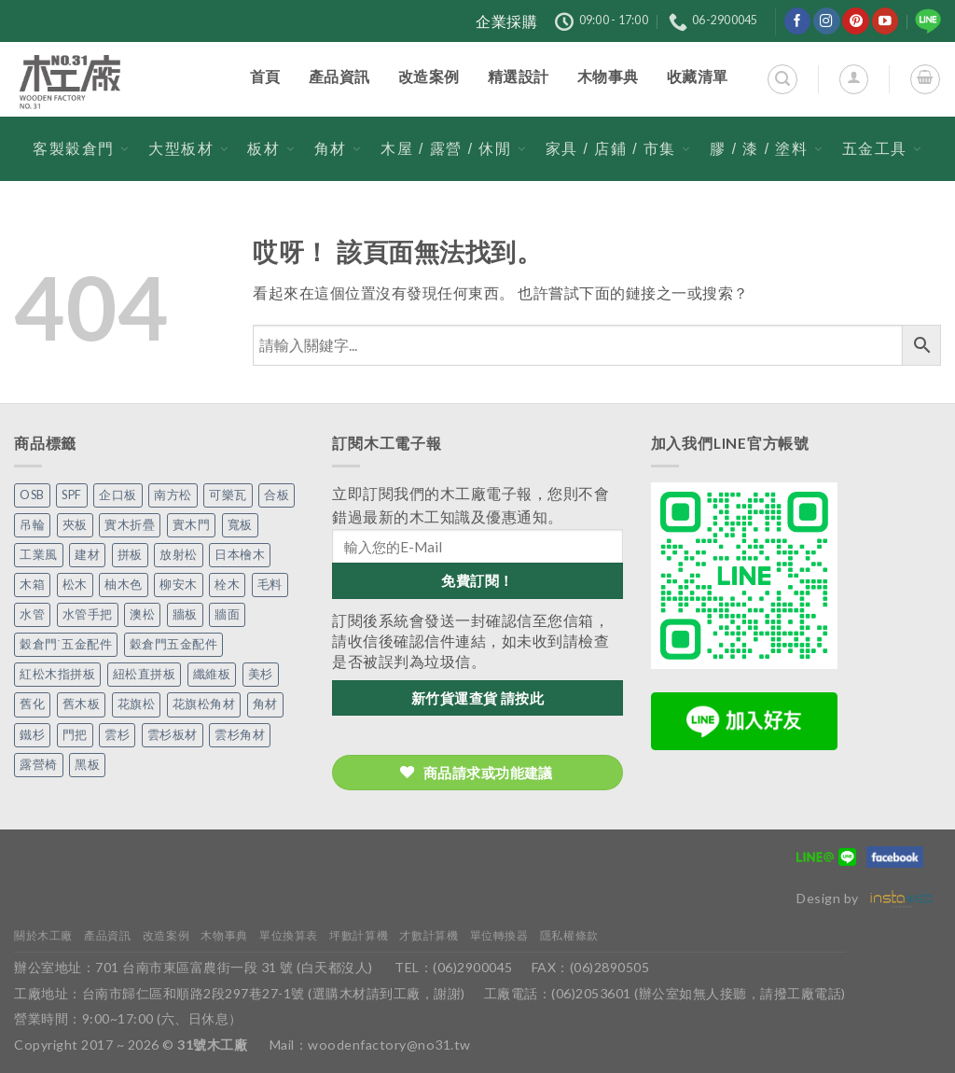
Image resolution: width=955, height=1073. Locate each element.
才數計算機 (428, 935)
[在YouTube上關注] (885, 21)
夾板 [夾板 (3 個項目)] (75, 525)
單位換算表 (288, 935)
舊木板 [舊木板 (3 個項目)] (81, 704)
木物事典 (224, 935)
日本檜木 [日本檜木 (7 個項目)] (240, 555)
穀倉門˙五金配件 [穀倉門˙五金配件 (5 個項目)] (66, 644)
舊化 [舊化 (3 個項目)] (32, 704)
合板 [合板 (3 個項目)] (276, 495)
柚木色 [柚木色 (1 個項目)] (123, 585)
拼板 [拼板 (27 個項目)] (130, 555)
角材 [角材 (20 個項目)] (265, 704)
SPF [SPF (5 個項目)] (72, 495)
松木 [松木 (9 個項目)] (75, 585)
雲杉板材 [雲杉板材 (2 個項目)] (172, 735)
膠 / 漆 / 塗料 (766, 149)
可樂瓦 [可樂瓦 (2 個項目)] (228, 495)
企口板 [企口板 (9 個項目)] (118, 495)
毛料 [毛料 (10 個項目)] (270, 585)
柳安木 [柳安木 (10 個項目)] (178, 585)
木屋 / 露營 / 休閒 (453, 149)
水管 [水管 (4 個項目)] (32, 614)
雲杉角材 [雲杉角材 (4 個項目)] (240, 735)
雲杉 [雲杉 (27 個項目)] (117, 735)
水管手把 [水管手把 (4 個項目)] (87, 614)
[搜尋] (782, 78)
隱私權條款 (569, 935)
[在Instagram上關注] (826, 21)
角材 (338, 149)
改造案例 (166, 935)
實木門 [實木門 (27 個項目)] (192, 525)
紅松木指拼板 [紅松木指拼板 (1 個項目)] (57, 674)
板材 (271, 149)
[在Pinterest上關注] (855, 21)
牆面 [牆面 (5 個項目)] (227, 614)
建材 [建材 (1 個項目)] (87, 555)
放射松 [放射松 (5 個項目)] (178, 555)
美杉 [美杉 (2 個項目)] (260, 674)
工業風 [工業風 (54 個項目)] (39, 555)
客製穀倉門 (81, 149)
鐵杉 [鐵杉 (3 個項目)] (32, 735)
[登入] (853, 78)
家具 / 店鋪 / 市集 (618, 149)
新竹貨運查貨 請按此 (478, 698)
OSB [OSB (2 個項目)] (32, 495)
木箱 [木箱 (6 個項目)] (32, 585)
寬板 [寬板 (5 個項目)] (240, 525)
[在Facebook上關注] (797, 21)
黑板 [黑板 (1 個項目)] (87, 765)
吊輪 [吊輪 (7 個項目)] (32, 525)
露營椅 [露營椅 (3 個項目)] (39, 765)
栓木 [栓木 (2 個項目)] (227, 585)
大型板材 (188, 149)
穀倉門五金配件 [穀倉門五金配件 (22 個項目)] (174, 644)
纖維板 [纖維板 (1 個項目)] (212, 674)
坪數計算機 (358, 935)
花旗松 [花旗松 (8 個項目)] (137, 704)
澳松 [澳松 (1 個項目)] (142, 614)
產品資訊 (107, 935)
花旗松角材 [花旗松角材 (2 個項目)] (204, 704)
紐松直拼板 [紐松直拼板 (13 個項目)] (144, 674)
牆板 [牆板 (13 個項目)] (185, 614)
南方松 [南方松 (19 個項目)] (173, 495)
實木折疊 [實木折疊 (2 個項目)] (129, 525)
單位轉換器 (499, 935)
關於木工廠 (43, 935)
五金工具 (882, 149)
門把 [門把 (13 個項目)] (75, 735)
